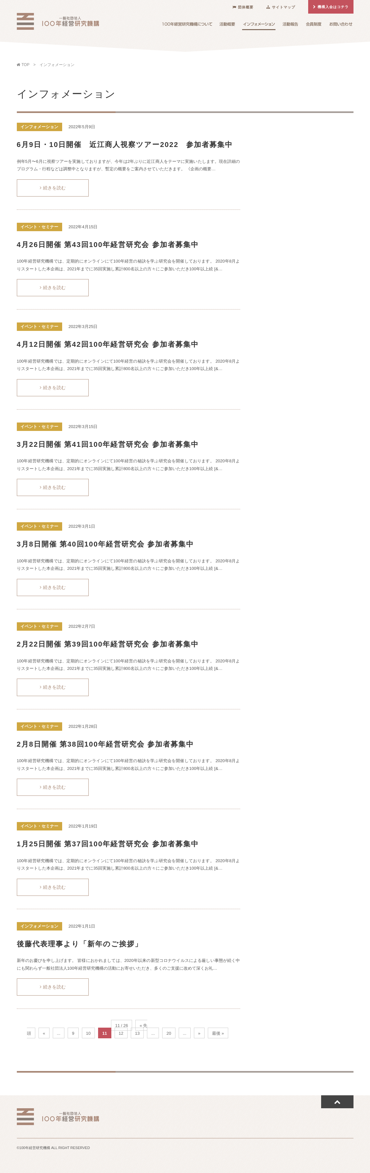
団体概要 (242, 7)
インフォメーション (258, 26)
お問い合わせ (341, 25)
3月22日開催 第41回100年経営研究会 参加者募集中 (108, 444)
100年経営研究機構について (187, 25)
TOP (24, 64)
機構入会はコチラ (331, 7)
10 (88, 1033)
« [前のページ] (44, 1033)
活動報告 (290, 25)
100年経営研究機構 (58, 20)
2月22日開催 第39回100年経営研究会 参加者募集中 (108, 644)
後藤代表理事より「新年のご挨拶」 (79, 944)
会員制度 (313, 25)
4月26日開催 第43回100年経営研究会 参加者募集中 (108, 245)
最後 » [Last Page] (218, 1033)
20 (168, 1033)
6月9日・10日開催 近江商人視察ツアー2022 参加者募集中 (125, 145)
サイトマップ (280, 7)
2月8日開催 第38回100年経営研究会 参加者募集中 (105, 744)
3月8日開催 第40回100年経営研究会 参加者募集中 (105, 544)
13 (137, 1033)
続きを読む (53, 187)
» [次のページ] (199, 1033)
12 (121, 1033)
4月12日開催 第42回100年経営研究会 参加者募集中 (108, 344)
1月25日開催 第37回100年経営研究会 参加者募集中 (108, 844)
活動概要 (227, 25)
